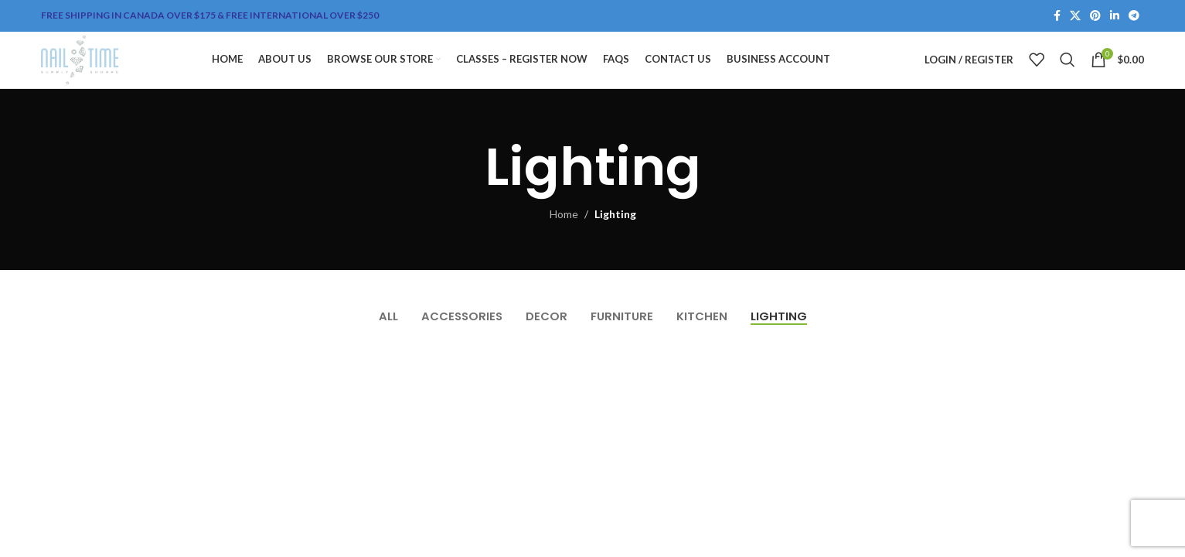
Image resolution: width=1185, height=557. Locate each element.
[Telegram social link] (1134, 16)
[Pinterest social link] (1095, 16)
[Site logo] (98, 71)
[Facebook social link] (1057, 16)
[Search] (1067, 72)
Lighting (615, 239)
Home (564, 239)
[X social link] (1075, 16)
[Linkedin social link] (1114, 16)
